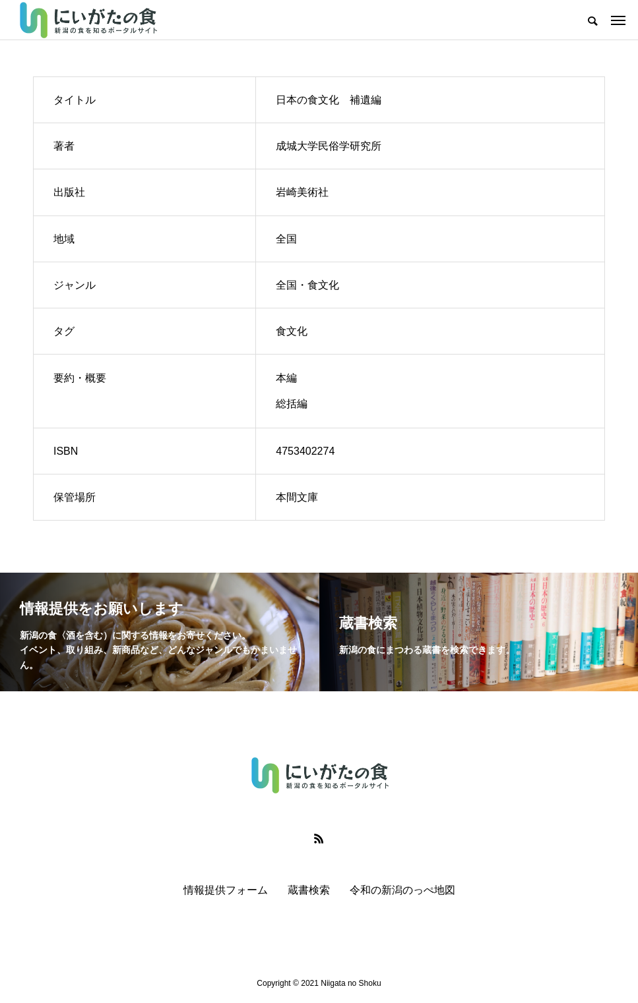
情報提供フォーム (225, 890)
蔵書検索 (309, 890)
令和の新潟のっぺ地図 (402, 890)
